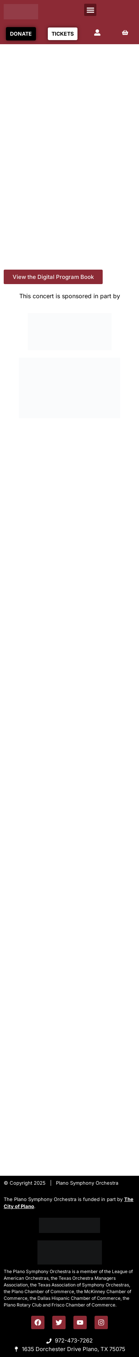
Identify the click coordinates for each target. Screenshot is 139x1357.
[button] (90, 10)
